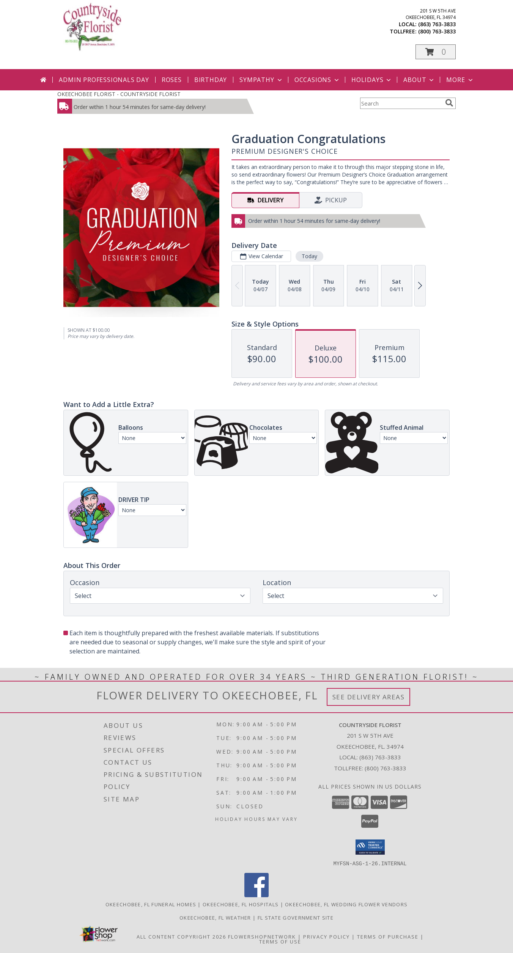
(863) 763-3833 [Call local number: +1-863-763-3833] (437, 24)
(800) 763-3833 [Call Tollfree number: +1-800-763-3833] (385, 768)
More (460, 80)
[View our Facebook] (256, 894)
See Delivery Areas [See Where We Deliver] (368, 697)
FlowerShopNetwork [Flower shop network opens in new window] (262, 936)
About (419, 80)
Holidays (371, 80)
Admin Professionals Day (104, 80)
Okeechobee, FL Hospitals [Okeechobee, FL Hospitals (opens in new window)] (241, 904)
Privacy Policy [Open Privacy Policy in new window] (326, 936)
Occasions (317, 80)
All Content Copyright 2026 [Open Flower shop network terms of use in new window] (181, 936)
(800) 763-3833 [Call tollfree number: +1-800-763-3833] (437, 31)
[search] (449, 103)
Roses (172, 80)
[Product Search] (401, 103)
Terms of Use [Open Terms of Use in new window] (280, 941)
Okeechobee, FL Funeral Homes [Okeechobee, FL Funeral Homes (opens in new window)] (150, 904)
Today (309, 256)
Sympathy (261, 80)
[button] (435, 51)
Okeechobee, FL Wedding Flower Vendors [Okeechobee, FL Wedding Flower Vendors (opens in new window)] (346, 904)
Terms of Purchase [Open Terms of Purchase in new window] (388, 936)
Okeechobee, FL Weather (215, 917)
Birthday (210, 80)
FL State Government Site (296, 917)
